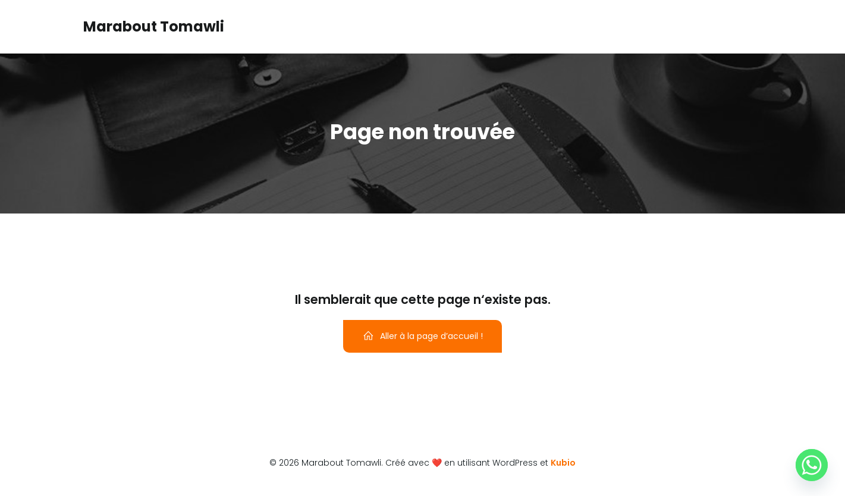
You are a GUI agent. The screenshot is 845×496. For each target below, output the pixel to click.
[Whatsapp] (812, 465)
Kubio (563, 463)
